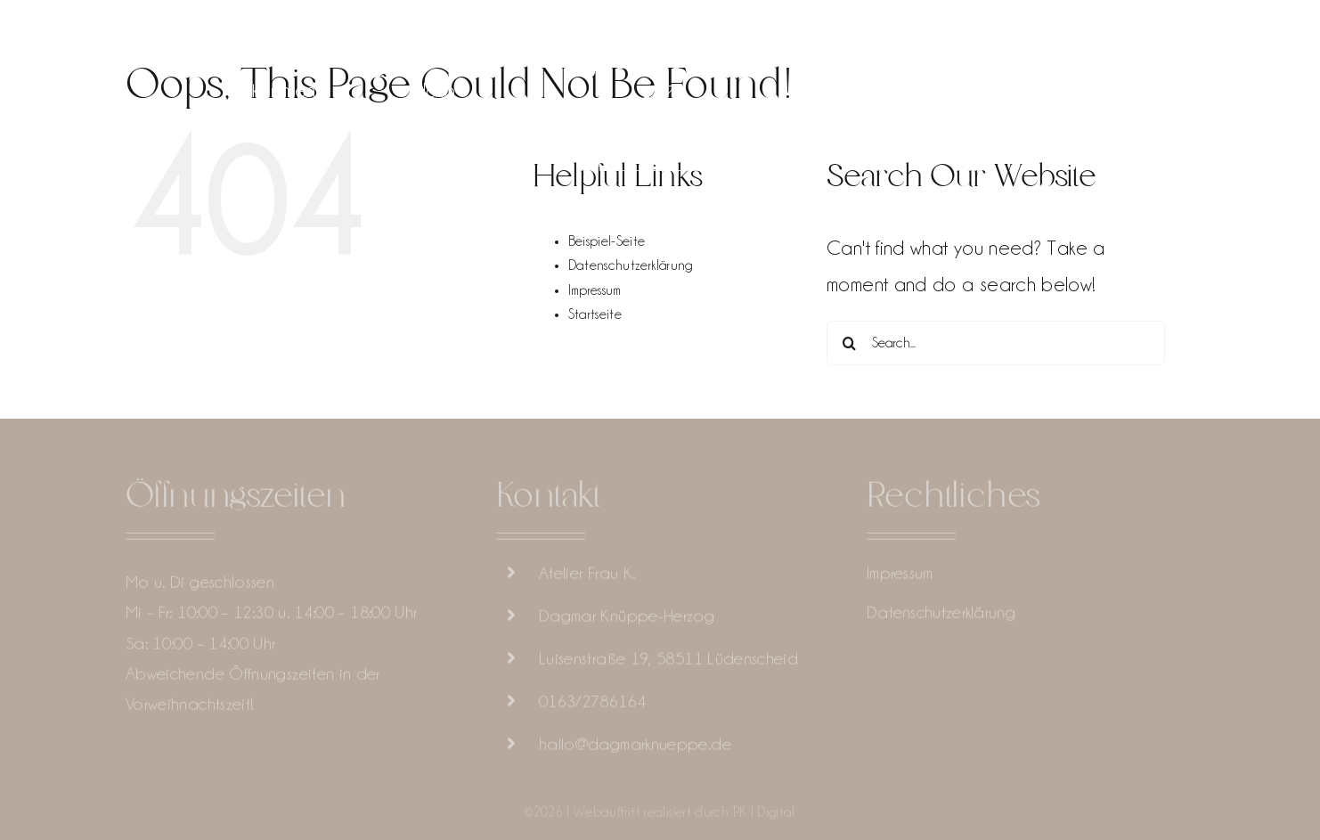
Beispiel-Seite (607, 241)
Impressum (595, 290)
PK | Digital (764, 814)
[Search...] (996, 343)
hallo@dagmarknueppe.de (635, 745)
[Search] (849, 343)
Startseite (595, 314)
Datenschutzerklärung (630, 265)
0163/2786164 (592, 703)
